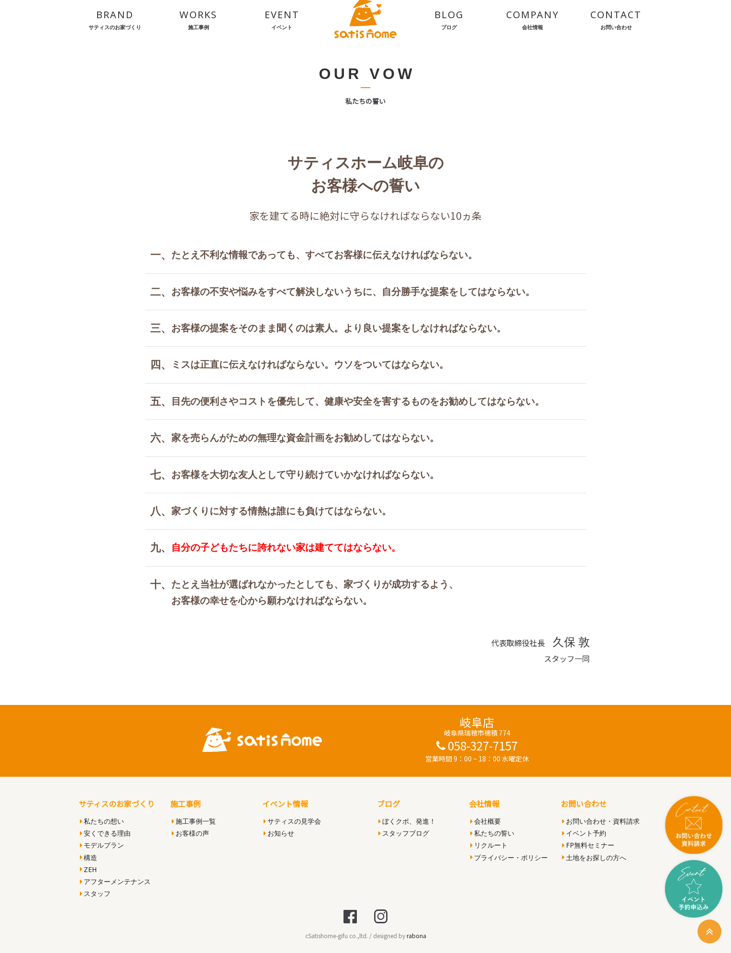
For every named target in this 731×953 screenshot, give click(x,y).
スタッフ (95, 893)
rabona (416, 935)
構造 (88, 857)
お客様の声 (190, 833)
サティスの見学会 (292, 821)
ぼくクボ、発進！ (407, 821)
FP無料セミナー (588, 845)
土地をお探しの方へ (594, 857)
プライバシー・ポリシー (509, 857)
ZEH (88, 869)
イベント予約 (584, 833)
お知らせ (279, 833)
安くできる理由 (105, 833)
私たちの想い (102, 821)
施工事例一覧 (194, 821)
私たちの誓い (492, 833)
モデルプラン (102, 845)
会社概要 (485, 821)
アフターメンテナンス (115, 881)
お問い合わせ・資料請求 (601, 821)
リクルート (489, 845)
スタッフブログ (403, 833)
